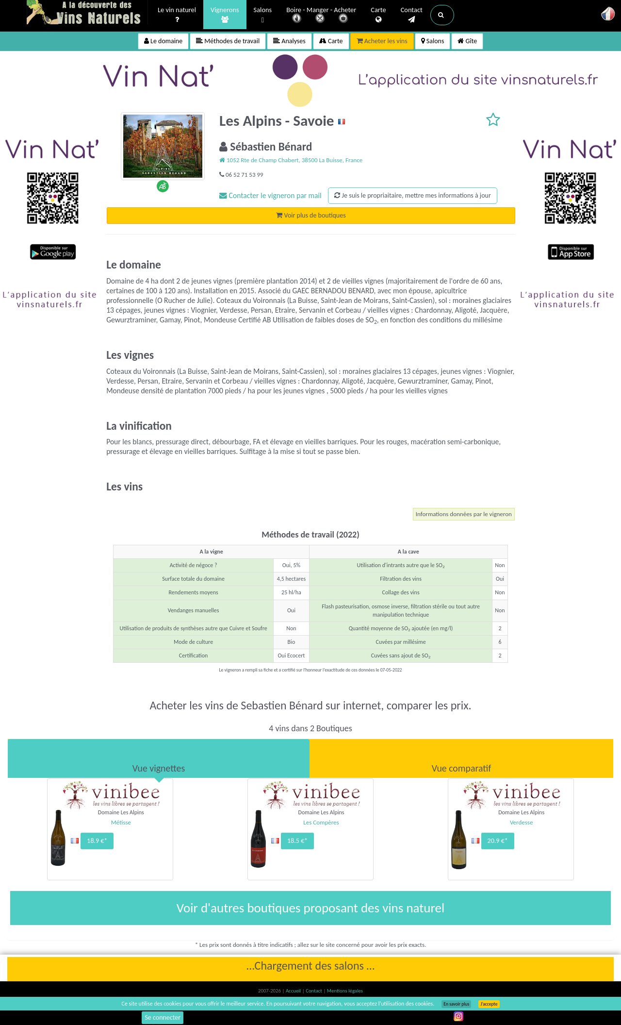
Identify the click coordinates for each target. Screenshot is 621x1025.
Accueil (294, 991)
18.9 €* (97, 841)
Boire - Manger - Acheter (321, 15)
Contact (412, 15)
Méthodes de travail (228, 41)
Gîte (467, 41)
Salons (263, 15)
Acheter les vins (382, 41)
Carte (378, 15)
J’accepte (488, 1004)
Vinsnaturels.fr (87, 13)
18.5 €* (297, 841)
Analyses (289, 41)
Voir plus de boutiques (310, 215)
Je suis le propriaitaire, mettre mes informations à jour (412, 195)
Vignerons (225, 15)
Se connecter (162, 1017)
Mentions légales (345, 991)
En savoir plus (456, 1004)
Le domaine (163, 41)
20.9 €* (498, 841)
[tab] (159, 758)
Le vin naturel (177, 15)
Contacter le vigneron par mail (270, 195)
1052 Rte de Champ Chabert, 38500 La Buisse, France (290, 160)
